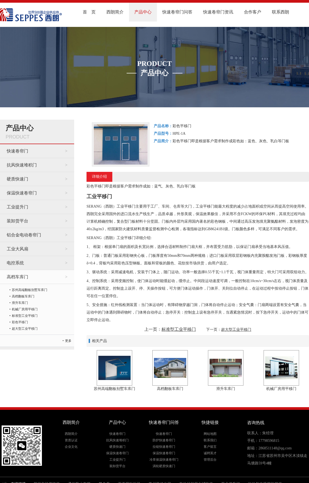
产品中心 (143, 12)
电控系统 (15, 263)
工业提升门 (17, 207)
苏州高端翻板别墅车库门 (29, 290)
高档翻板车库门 (23, 296)
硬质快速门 (17, 179)
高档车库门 (17, 277)
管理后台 (210, 459)
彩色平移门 (20, 322)
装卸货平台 (17, 221)
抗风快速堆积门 (22, 165)
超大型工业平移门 (25, 329)
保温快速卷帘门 (22, 193)
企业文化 (71, 447)
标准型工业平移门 (25, 316)
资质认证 (71, 440)
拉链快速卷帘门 (164, 447)
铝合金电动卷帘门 (24, 235)
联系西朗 (280, 12)
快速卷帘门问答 (177, 12)
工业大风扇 (17, 249)
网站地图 (210, 434)
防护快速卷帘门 (164, 440)
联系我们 (210, 440)
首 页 (89, 12)
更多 (68, 341)
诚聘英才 (210, 453)
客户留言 (210, 447)
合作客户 (252, 12)
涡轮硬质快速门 (164, 466)
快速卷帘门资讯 (218, 12)
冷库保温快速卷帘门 (163, 459)
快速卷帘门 (17, 151)
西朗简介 (115, 12)
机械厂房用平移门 (25, 309)
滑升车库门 (20, 303)
